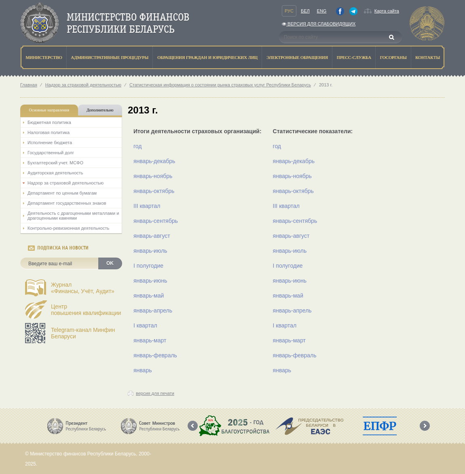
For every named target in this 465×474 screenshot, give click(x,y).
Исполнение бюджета (49, 142)
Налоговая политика (48, 132)
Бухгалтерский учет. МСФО (55, 162)
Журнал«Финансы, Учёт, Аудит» (82, 287)
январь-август (151, 236)
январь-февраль (155, 355)
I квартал (145, 325)
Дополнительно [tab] (100, 110)
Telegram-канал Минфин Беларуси (83, 333)
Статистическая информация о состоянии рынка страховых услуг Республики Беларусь (220, 84)
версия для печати (155, 393)
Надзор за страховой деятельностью (83, 84)
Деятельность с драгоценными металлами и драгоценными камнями (73, 215)
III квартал (146, 206)
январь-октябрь (153, 191)
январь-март (149, 340)
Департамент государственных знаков (66, 203)
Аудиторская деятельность (55, 172)
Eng (322, 10)
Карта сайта (386, 10)
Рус (289, 10)
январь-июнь (150, 280)
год (137, 146)
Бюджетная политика (49, 122)
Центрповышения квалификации (86, 309)
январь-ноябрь (152, 176)
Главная (28, 84)
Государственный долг (50, 152)
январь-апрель (152, 310)
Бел (305, 10)
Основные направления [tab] (49, 110)
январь (142, 370)
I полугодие (148, 265)
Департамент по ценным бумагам (62, 193)
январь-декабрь (154, 161)
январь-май (148, 295)
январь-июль (150, 250)
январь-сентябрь (155, 221)
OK (110, 263)
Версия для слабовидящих (318, 23)
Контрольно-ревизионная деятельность (68, 228)
